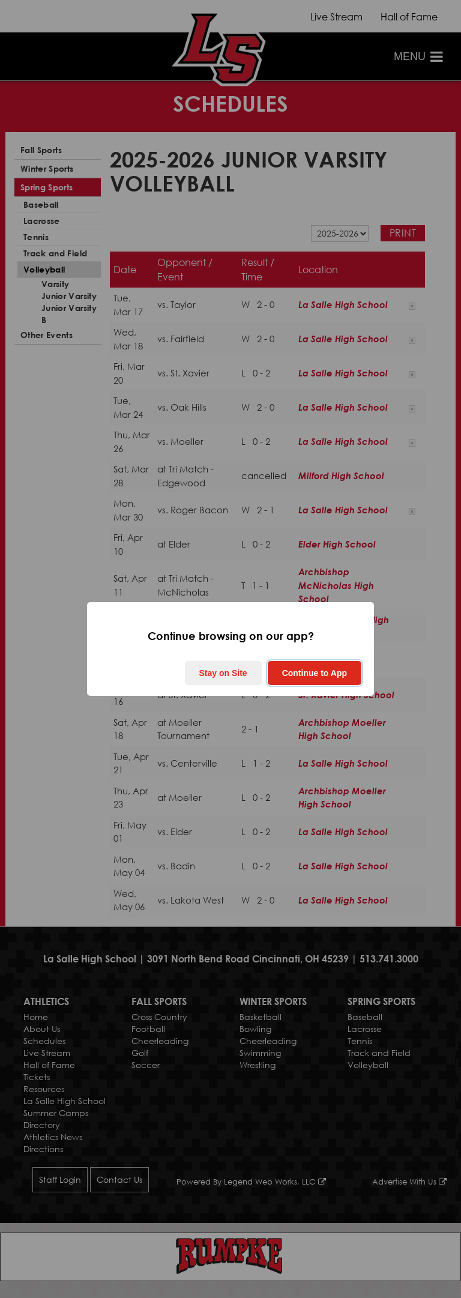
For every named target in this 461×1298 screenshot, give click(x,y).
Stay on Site (223, 673)
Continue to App (314, 673)
